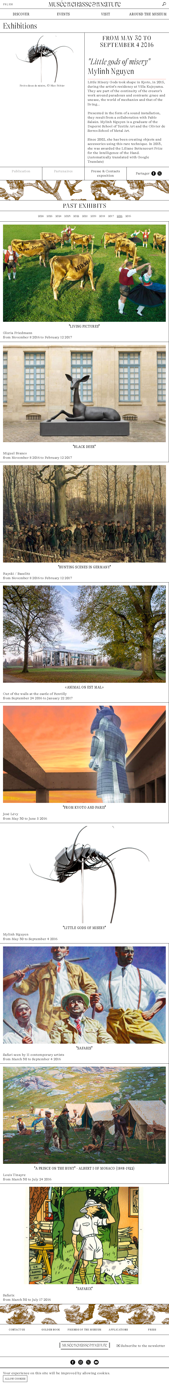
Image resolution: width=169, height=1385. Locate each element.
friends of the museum (84, 1329)
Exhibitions (20, 26)
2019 (93, 216)
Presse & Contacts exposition (105, 173)
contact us (17, 1329)
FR (5, 4)
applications (118, 1329)
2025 (50, 216)
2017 (111, 216)
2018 (102, 216)
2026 (41, 216)
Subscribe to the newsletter (143, 1346)
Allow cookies (15, 1378)
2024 (59, 216)
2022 (76, 216)
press (152, 1329)
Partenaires (63, 171)
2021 (85, 216)
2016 (119, 216)
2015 (128, 216)
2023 (67, 216)
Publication (21, 171)
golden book (50, 1329)
